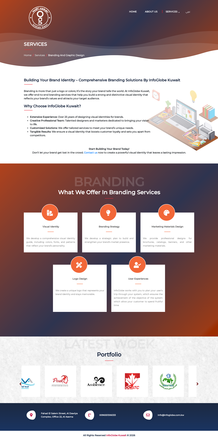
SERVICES (171, 11)
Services (40, 55)
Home (133, 11)
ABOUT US (151, 11)
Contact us (91, 152)
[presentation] (20, 384)
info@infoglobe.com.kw (171, 415)
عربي (188, 11)
